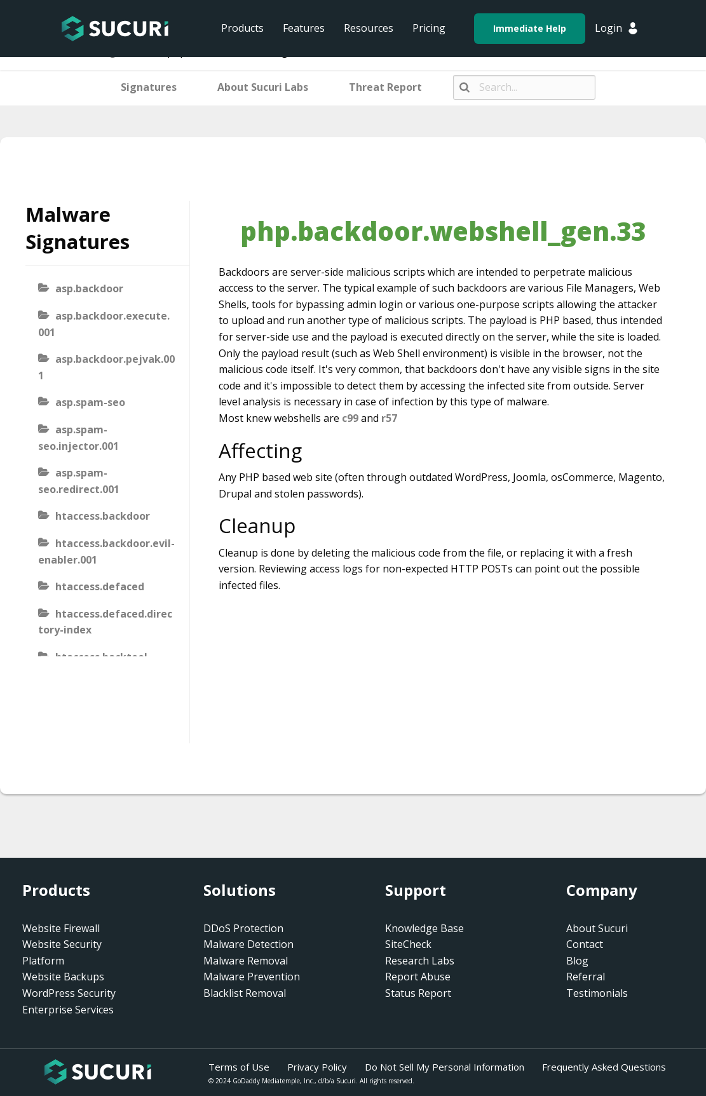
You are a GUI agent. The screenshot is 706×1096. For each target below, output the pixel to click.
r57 (389, 418)
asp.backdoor (89, 288)
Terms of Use (238, 1066)
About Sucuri (597, 928)
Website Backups (63, 977)
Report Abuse (418, 977)
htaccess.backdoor (102, 516)
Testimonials (597, 993)
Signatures (149, 87)
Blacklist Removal (244, 993)
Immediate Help (529, 28)
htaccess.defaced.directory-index (105, 622)
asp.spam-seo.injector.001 (78, 438)
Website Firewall (61, 928)
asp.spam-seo (90, 402)
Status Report (418, 993)
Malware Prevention (251, 977)
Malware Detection (248, 944)
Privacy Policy (317, 1066)
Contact (584, 944)
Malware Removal (245, 961)
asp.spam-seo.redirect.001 (78, 481)
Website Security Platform (62, 952)
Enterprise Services (68, 1010)
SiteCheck (408, 944)
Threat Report (385, 87)
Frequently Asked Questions (604, 1066)
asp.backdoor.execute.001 (104, 324)
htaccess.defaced (99, 586)
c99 (350, 418)
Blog (577, 961)
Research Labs (419, 961)
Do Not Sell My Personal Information (444, 1066)
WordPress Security (69, 993)
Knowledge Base (424, 928)
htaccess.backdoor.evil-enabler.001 (106, 551)
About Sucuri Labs (262, 87)
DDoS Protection (243, 928)
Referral (585, 977)
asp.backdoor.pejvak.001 (106, 367)
